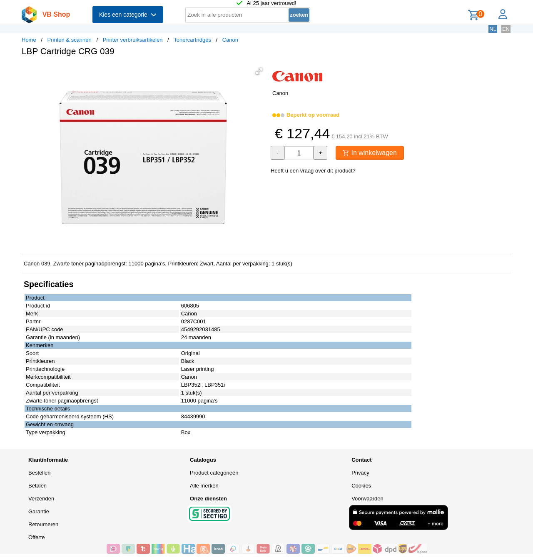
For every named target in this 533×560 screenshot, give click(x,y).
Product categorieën (214, 473)
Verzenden (41, 498)
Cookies (361, 485)
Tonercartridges (192, 40)
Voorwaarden (367, 498)
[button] (259, 71)
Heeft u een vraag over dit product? (313, 171)
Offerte (36, 537)
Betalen (37, 485)
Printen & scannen (69, 40)
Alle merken (204, 485)
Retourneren (43, 524)
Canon (230, 40)
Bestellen (39, 473)
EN (506, 29)
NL (492, 29)
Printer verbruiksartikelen (133, 40)
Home (29, 40)
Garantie (38, 511)
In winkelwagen (370, 152)
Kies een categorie (128, 14)
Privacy (360, 473)
